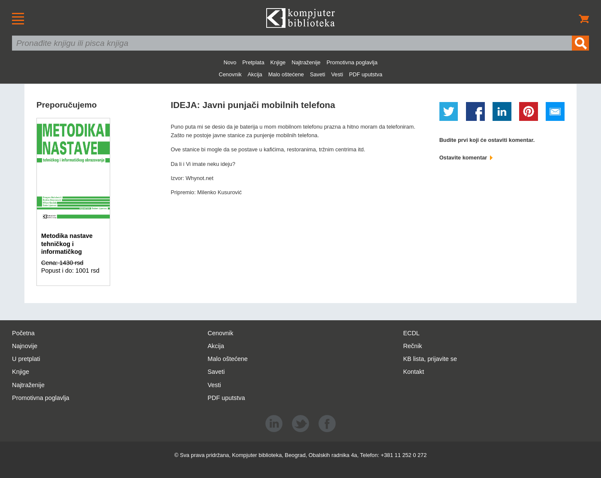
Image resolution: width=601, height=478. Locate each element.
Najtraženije (306, 62)
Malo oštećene (286, 74)
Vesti (337, 74)
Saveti (317, 74)
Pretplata (253, 62)
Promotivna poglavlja (352, 62)
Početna (23, 333)
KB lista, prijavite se (430, 358)
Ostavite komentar (466, 157)
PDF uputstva (365, 74)
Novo (229, 62)
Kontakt (413, 371)
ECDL (411, 333)
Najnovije (24, 346)
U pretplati (26, 358)
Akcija (255, 74)
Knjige (278, 62)
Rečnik (412, 346)
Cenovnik (230, 74)
